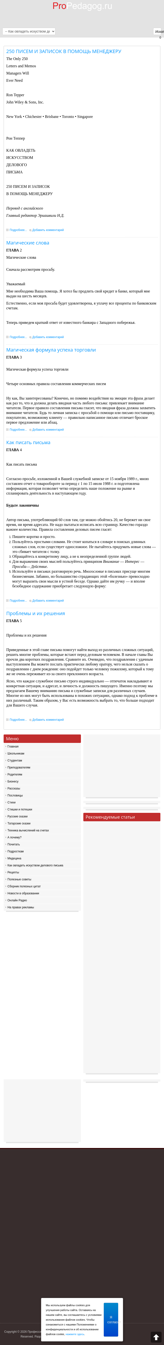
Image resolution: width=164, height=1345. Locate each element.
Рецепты (13, 872)
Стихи (11, 802)
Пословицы (15, 795)
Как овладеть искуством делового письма (35, 865)
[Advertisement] (122, 767)
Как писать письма (28, 442)
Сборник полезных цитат (24, 886)
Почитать (13, 844)
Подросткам (15, 851)
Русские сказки (17, 816)
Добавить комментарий (48, 230)
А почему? (14, 837)
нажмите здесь (75, 1334)
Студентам (14, 760)
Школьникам (15, 753)
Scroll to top (156, 1337)
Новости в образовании (23, 893)
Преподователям (18, 767)
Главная (13, 746)
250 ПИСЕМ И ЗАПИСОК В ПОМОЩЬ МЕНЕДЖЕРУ (63, 51)
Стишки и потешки (19, 809)
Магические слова (27, 242)
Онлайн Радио (17, 900)
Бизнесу (12, 781)
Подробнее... (18, 230)
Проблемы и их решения (35, 613)
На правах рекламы (20, 907)
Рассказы (13, 788)
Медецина (14, 858)
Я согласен (112, 1319)
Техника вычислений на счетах (28, 830)
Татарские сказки (18, 823)
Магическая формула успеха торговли (51, 349)
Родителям (14, 774)
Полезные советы (19, 879)
